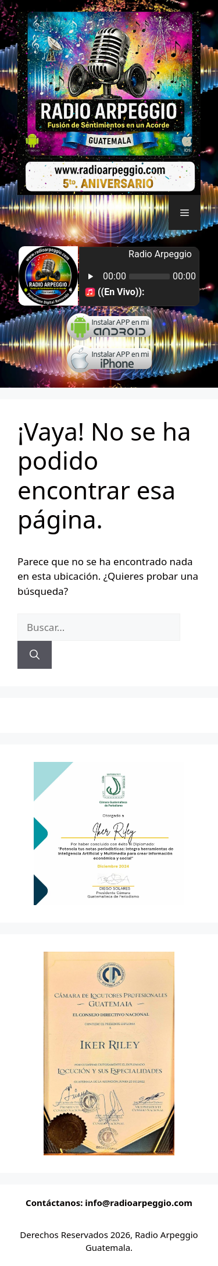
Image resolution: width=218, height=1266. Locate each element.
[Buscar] (34, 655)
